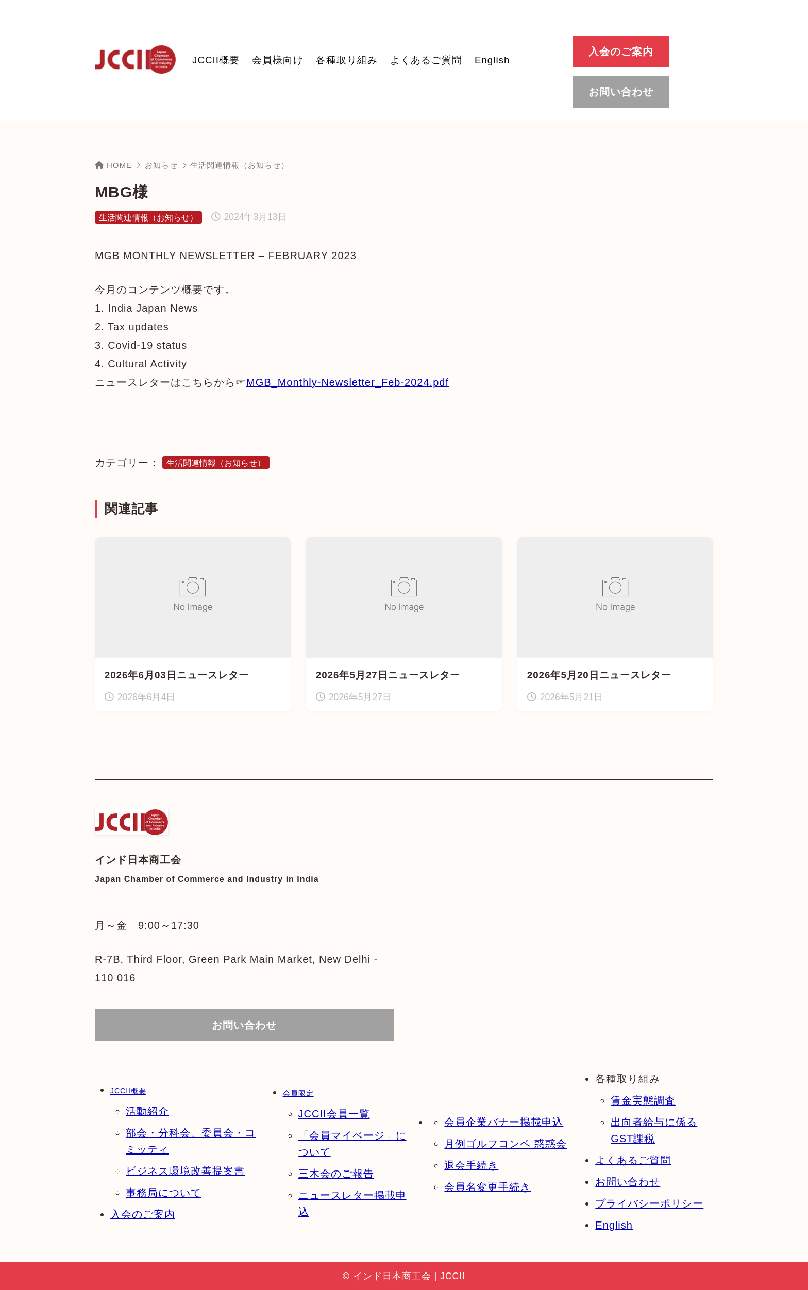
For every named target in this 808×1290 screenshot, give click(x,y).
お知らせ (161, 165)
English (614, 1225)
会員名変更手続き (487, 1187)
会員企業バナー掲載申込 (503, 1122)
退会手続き (471, 1165)
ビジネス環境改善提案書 (185, 1171)
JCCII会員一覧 (334, 1113)
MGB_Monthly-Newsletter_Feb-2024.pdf (347, 382)
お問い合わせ (627, 1181)
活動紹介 (147, 1111)
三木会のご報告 (336, 1173)
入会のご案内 (142, 1214)
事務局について (163, 1192)
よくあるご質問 (633, 1160)
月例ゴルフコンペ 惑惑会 (505, 1143)
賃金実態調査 (643, 1100)
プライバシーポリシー (649, 1203)
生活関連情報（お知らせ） (239, 165)
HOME (113, 165)
